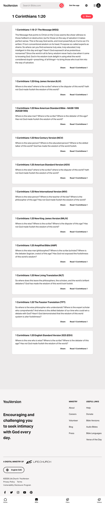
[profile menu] (96, 5)
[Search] (39, 5)
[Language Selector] (86, 5)
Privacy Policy (9, 482)
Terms (19, 482)
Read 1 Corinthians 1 (79, 68)
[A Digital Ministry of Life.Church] (52, 460)
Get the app (74, 5)
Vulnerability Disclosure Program (17, 485)
